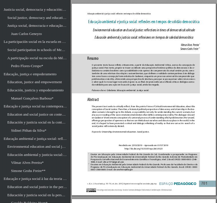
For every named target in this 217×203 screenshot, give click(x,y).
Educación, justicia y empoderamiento (35, 90)
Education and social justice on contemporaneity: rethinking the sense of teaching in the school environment (37, 114)
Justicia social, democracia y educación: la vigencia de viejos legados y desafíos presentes (35, 9)
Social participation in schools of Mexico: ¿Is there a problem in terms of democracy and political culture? (37, 50)
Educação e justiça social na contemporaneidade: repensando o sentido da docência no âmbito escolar (35, 106)
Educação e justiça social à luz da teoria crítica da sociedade (35, 178)
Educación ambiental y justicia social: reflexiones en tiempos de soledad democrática (37, 155)
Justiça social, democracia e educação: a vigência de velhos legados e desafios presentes (37, 25)
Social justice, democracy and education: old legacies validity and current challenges (37, 18)
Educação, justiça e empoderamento (30, 74)
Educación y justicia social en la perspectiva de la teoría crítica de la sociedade (37, 195)
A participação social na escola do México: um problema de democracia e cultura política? (37, 58)
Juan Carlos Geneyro (26, 34)
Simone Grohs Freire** (28, 171)
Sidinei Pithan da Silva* (28, 130)
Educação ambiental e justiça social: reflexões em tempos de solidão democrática (35, 138)
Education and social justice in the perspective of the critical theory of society (37, 187)
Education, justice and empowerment (34, 82)
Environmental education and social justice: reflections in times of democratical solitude (37, 146)
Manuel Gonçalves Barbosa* (32, 98)
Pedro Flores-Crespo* (27, 66)
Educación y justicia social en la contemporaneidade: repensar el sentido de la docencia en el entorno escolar (37, 122)
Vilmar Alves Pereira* (27, 162)
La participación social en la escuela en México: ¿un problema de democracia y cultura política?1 (35, 41)
